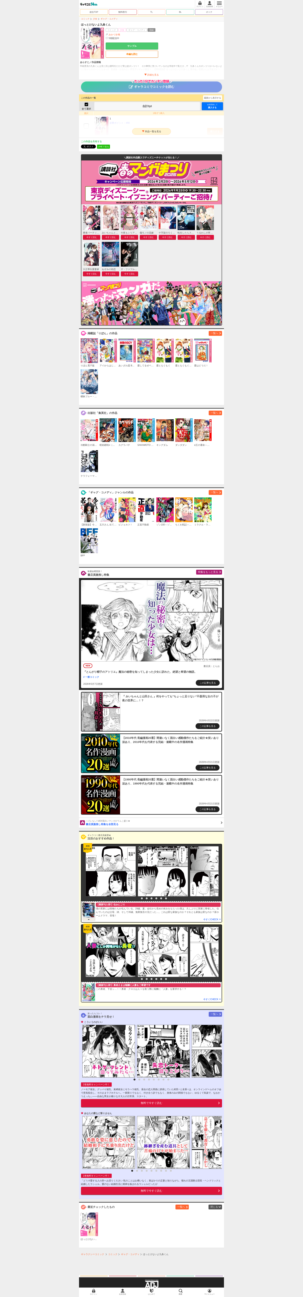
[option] (110, 871)
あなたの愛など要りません (98, 1113)
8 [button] (168, 1079)
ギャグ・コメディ (109, 19)
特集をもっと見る (208, 571)
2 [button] (142, 898)
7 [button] (166, 898)
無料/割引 (122, 12)
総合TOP (94, 12)
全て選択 (86, 108)
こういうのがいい (93, 1022)
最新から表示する (212, 98)
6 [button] (161, 898)
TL (151, 12)
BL (180, 12)
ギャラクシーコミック (92, 1254)
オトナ (209, 12)
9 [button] (171, 1171)
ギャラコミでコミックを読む (151, 84)
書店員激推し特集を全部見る (154, 822)
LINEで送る (103, 146)
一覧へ (214, 333)
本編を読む (132, 54)
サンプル (132, 46)
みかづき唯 (114, 34)
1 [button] (137, 898)
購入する (212, 106)
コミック (85, 19)
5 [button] (156, 898)
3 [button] (147, 898)
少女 (95, 19)
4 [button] (151, 898)
